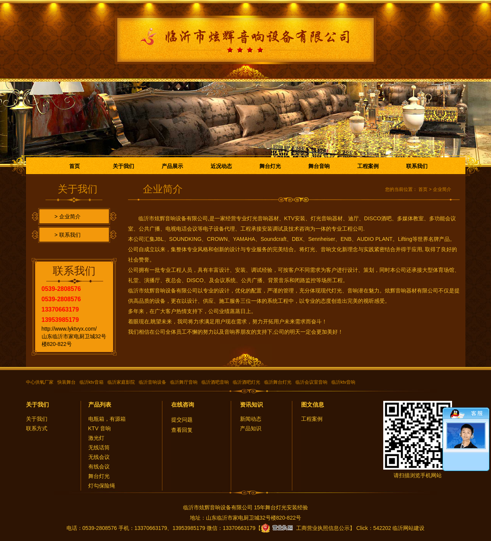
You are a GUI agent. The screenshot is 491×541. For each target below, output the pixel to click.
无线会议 (99, 457)
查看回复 (182, 430)
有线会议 (99, 466)
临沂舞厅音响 (184, 382)
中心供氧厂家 (39, 382)
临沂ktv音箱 (91, 382)
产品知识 (250, 428)
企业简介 (442, 189)
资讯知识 (251, 404)
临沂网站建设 (408, 528)
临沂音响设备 (152, 382)
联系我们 (417, 166)
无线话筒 (99, 447)
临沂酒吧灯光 (246, 382)
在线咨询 (182, 404)
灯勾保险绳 (101, 486)
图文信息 (312, 404)
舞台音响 (319, 166)
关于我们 (123, 166)
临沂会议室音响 (311, 382)
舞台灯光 (270, 166)
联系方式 (36, 428)
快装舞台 (66, 382)
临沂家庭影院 (121, 382)
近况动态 (221, 166)
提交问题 (182, 420)
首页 (74, 166)
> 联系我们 (68, 235)
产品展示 (172, 166)
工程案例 (368, 166)
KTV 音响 (99, 428)
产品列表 (99, 404)
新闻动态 (250, 419)
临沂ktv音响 (343, 382)
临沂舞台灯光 (278, 382)
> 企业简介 (68, 216)
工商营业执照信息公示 (305, 528)
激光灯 (96, 438)
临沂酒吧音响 (215, 382)
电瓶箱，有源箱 (107, 419)
